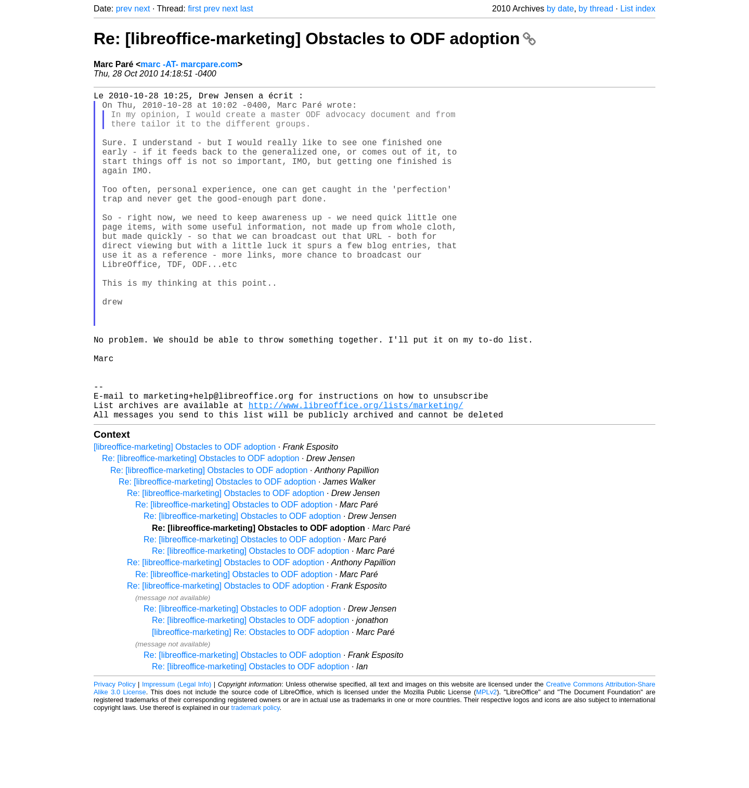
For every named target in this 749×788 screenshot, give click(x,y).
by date (560, 8)
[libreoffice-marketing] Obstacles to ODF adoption (185, 519)
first (194, 8)
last (246, 8)
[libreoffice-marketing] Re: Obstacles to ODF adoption (250, 704)
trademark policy (255, 780)
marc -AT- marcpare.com (188, 64)
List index (637, 8)
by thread (595, 8)
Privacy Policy (115, 756)
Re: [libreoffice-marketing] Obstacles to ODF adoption (315, 38)
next (142, 8)
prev (124, 8)
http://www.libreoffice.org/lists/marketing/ (356, 475)
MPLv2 (486, 764)
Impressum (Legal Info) (176, 756)
